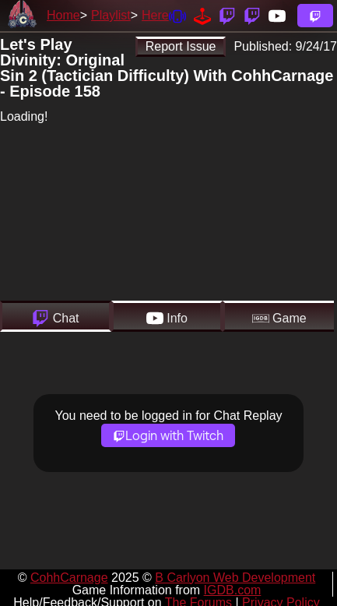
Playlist (111, 15)
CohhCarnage (69, 577)
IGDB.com (233, 590)
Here (155, 15)
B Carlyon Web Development (235, 577)
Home (63, 15)
